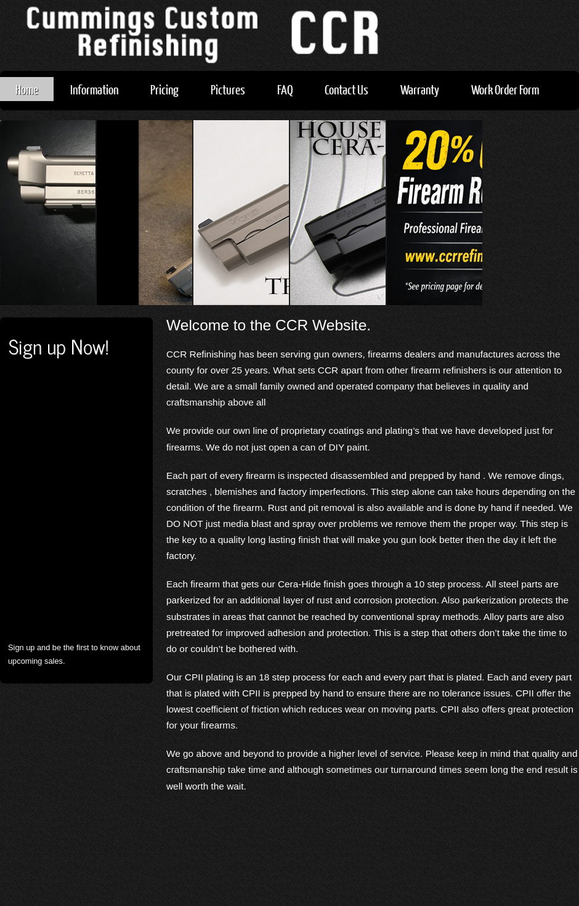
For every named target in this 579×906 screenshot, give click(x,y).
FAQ (285, 89)
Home (26, 89)
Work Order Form (505, 89)
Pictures (228, 89)
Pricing (164, 89)
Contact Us (346, 89)
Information (94, 89)
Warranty (419, 89)
